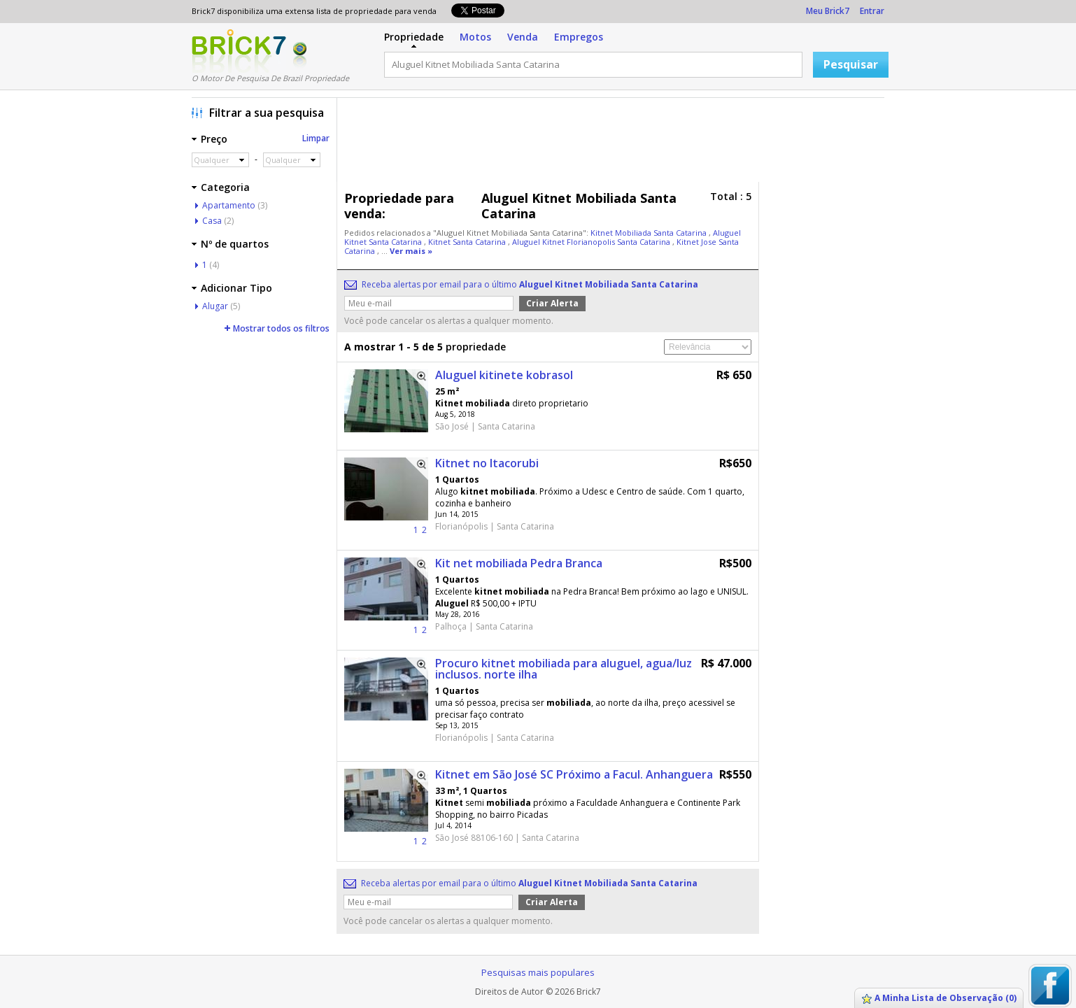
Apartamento (228, 205)
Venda (522, 36)
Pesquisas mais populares (538, 972)
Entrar (872, 11)
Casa (212, 221)
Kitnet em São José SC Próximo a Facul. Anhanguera (574, 774)
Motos (475, 36)
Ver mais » (411, 251)
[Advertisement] (614, 143)
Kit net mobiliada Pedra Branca (518, 563)
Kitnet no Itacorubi (487, 463)
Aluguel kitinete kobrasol (504, 375)
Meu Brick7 (827, 11)
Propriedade (414, 36)
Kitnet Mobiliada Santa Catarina (649, 232)
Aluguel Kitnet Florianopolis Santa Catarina (592, 241)
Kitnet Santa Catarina (468, 241)
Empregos (578, 36)
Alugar (215, 306)
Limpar (316, 138)
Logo (239, 51)
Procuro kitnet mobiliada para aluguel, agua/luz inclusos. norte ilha (563, 668)
